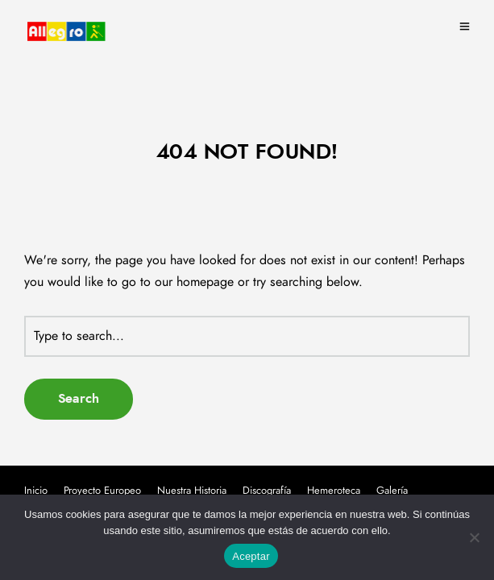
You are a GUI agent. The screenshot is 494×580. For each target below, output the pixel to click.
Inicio (36, 491)
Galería (392, 491)
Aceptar (251, 556)
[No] (474, 537)
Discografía (267, 491)
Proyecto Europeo (102, 491)
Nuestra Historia (191, 491)
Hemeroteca (333, 491)
